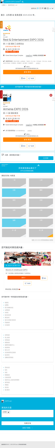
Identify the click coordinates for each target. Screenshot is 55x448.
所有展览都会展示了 (27, 168)
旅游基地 (7, 347)
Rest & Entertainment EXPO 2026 (23, 39)
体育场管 (7, 335)
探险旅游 (7, 342)
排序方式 (33, 8)
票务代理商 (17, 61)
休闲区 (6, 312)
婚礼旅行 (7, 317)
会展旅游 (22, 61)
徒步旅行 (7, 355)
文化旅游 (7, 325)
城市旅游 (7, 382)
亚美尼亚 (16, 289)
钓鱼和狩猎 (8, 377)
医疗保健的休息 (9, 307)
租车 (6, 370)
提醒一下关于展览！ (12, 51)
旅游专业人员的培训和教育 (12, 380)
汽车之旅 (44, 61)
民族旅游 (7, 322)
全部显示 (38, 63)
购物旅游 (7, 375)
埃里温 (9, 289)
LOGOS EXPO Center (11, 1)
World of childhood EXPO (16, 270)
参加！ (24, 278)
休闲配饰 (13, 63)
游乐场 (6, 387)
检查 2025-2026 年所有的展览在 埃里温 (42, 240)
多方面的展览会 (20, 130)
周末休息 (7, 367)
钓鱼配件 (30, 63)
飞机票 (28, 61)
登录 (45, 158)
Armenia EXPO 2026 (15, 109)
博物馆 (6, 385)
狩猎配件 (19, 63)
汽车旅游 (38, 61)
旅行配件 (25, 63)
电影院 (6, 302)
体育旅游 (7, 340)
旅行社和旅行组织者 (10, 320)
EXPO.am (7, 401)
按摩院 (6, 305)
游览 (6, 372)
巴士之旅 (33, 61)
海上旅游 (7, 337)
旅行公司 (7, 350)
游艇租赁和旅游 (9, 357)
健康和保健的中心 (9, 345)
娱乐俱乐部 (8, 315)
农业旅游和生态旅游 (10, 352)
